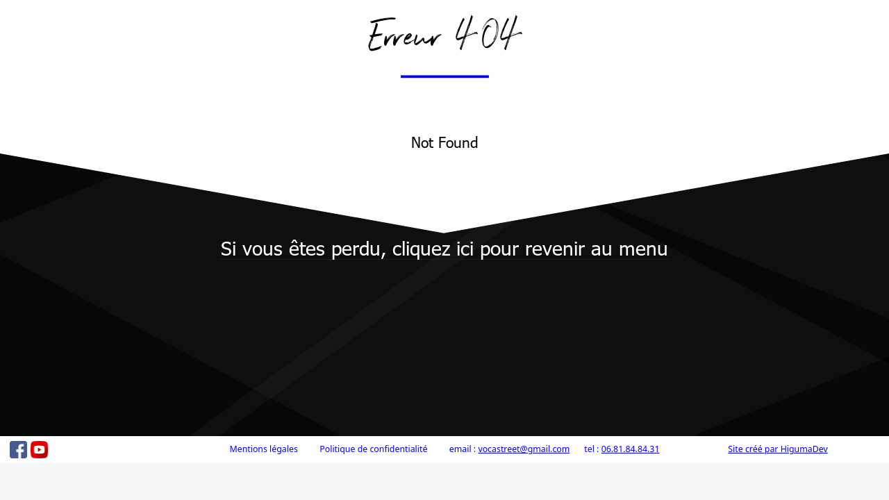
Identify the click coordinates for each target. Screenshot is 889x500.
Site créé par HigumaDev (777, 449)
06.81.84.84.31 (630, 449)
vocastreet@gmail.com (524, 449)
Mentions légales (263, 449)
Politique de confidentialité (373, 449)
